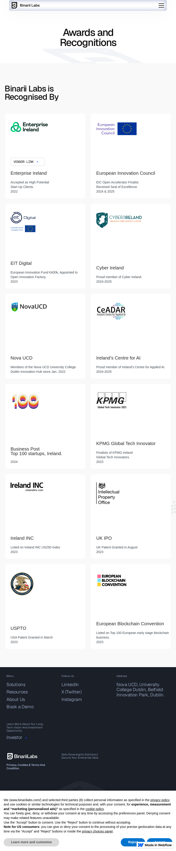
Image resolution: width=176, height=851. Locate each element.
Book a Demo (20, 707)
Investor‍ (14, 737)
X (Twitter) (71, 692)
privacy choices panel (97, 831)
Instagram (71, 699)
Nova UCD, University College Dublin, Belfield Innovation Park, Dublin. (140, 690)
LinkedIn (70, 684)
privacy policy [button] (160, 800)
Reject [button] (133, 842)
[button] (161, 5)
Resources (17, 692)
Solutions (15, 684)
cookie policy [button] (94, 809)
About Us (15, 699)
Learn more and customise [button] (31, 842)
